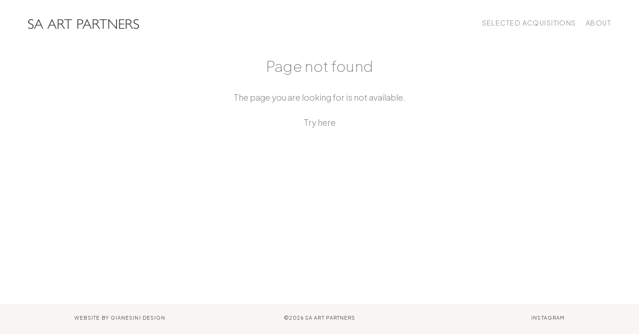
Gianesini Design (138, 318)
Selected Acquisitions (529, 23)
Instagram (548, 318)
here (327, 122)
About (598, 23)
